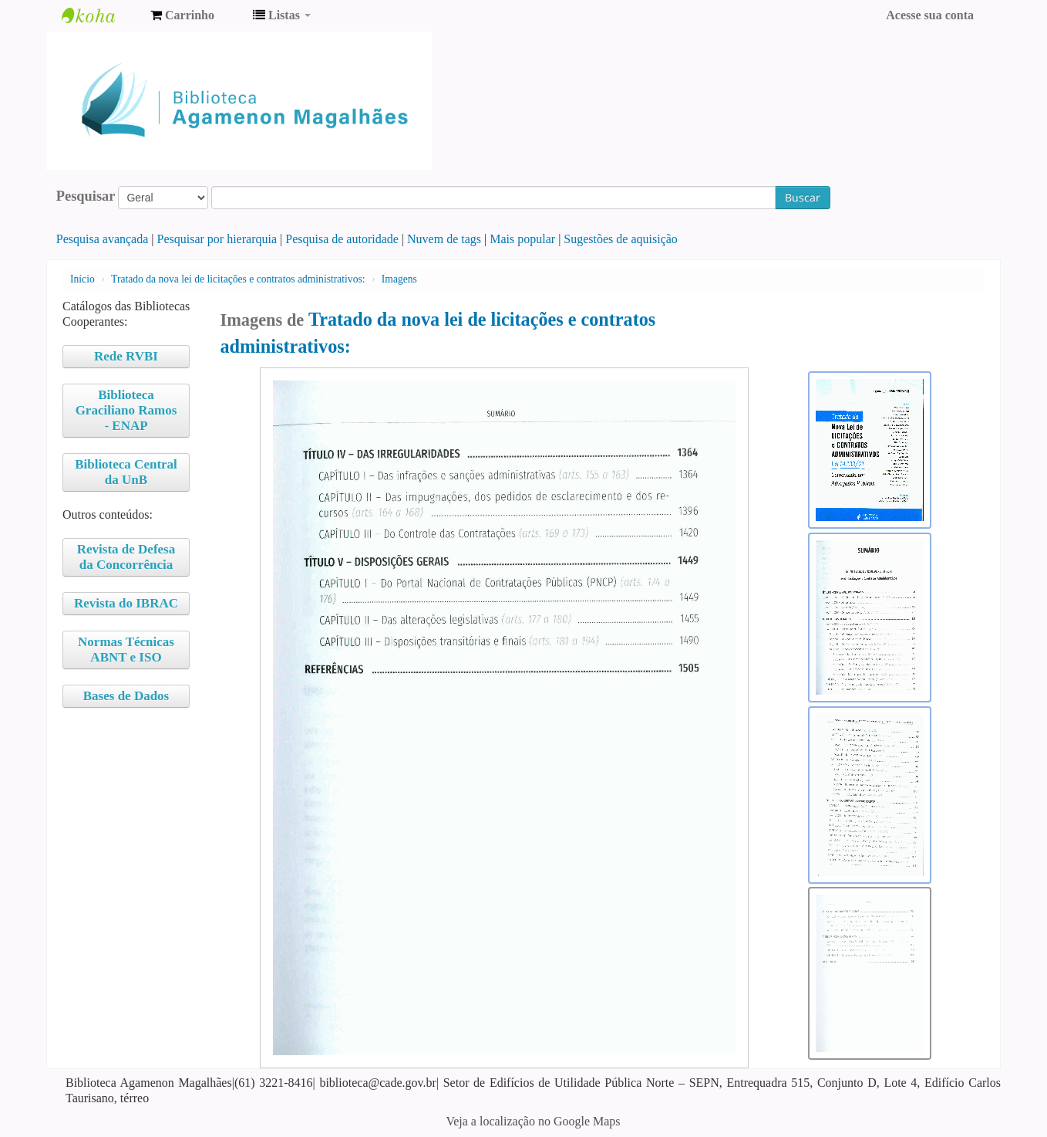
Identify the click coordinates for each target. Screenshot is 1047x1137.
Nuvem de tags (444, 238)
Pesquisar (86, 196)
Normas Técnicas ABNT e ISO (126, 649)
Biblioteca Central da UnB (126, 472)
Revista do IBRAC (126, 603)
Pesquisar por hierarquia (217, 238)
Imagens (399, 279)
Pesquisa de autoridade (342, 238)
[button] (182, 15)
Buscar (802, 197)
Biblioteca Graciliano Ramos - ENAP (126, 410)
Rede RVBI (126, 356)
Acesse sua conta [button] (930, 15)
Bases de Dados (126, 696)
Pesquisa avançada (102, 238)
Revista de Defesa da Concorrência (126, 557)
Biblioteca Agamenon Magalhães (100, 15)
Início (82, 279)
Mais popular (522, 238)
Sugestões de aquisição (621, 238)
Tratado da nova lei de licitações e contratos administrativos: (238, 279)
